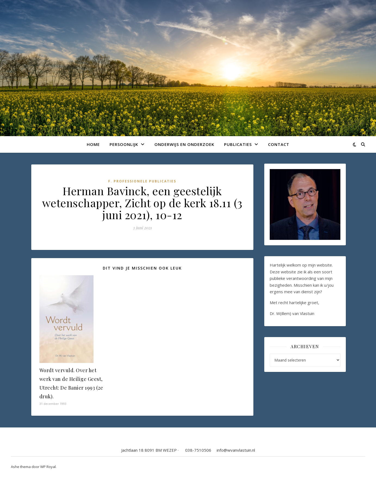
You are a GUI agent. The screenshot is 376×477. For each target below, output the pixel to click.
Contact (278, 144)
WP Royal (48, 466)
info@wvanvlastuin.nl (236, 450)
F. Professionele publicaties (142, 181)
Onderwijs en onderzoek (184, 144)
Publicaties (238, 144)
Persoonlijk (124, 144)
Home (93, 144)
